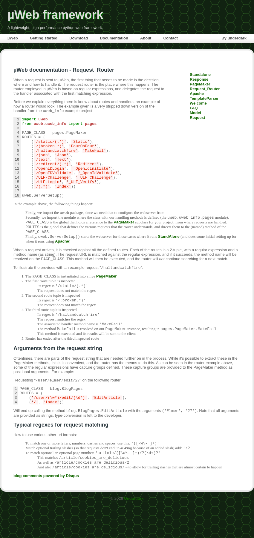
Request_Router (205, 89)
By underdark (234, 38)
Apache (197, 93)
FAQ (194, 108)
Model (195, 113)
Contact (170, 38)
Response (199, 79)
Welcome (198, 103)
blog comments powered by (46, 508)
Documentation (114, 38)
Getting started (43, 38)
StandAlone (169, 257)
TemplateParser (204, 98)
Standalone (200, 74)
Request (197, 117)
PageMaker (200, 84)
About (146, 38)
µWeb (12, 38)
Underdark (133, 531)
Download (78, 38)
